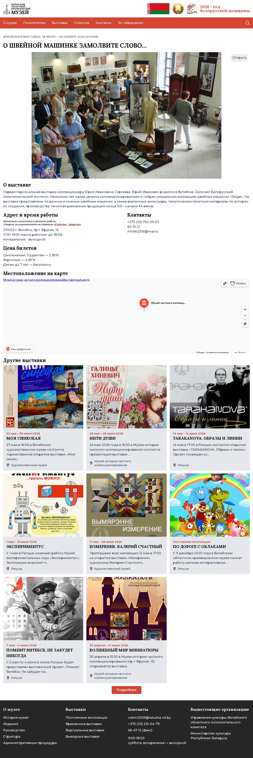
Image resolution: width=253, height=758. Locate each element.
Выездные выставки (83, 736)
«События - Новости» (67, 224)
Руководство (14, 730)
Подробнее (126, 690)
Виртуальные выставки (85, 730)
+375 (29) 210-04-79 (144, 724)
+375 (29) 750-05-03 (143, 222)
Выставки (60, 23)
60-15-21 (133, 227)
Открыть (239, 57)
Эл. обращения (130, 23)
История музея (15, 717)
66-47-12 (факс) (140, 730)
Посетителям (34, 23)
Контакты (103, 23)
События (81, 23)
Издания (10, 724)
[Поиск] (247, 22)
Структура (11, 736)
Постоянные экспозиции (87, 717)
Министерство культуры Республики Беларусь (211, 736)
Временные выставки (84, 724)
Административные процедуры (30, 743)
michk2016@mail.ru (143, 231)
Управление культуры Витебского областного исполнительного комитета (219, 722)
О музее (10, 23)
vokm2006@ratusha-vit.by (149, 717)
